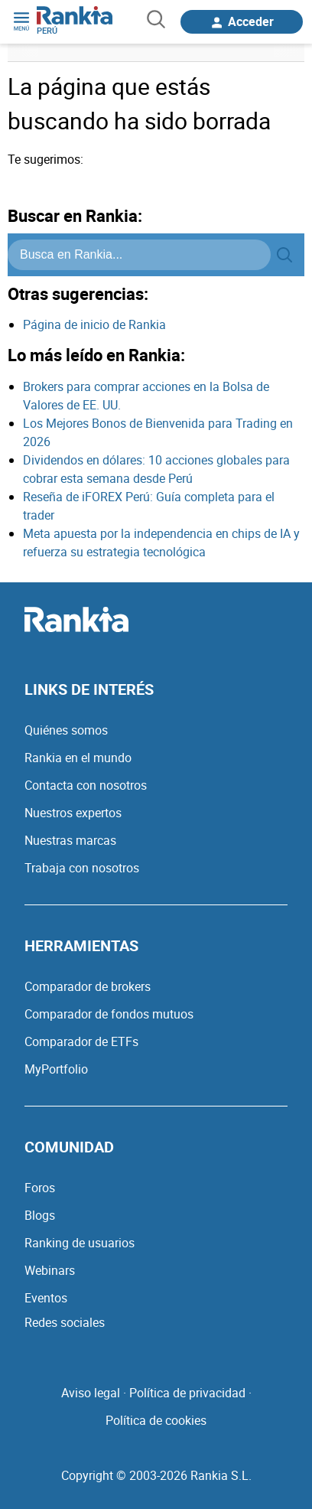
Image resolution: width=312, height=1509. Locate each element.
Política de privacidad (187, 1392)
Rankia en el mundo (78, 757)
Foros (39, 1187)
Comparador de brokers (87, 986)
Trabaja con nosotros (81, 867)
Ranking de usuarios (79, 1242)
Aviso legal (90, 1392)
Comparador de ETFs (81, 1041)
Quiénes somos (66, 730)
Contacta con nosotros (85, 785)
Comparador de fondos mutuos (108, 1013)
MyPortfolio (56, 1069)
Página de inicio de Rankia (94, 324)
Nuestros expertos (73, 812)
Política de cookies (156, 1420)
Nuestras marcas (70, 840)
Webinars (49, 1270)
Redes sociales (64, 1322)
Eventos (45, 1297)
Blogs (39, 1215)
